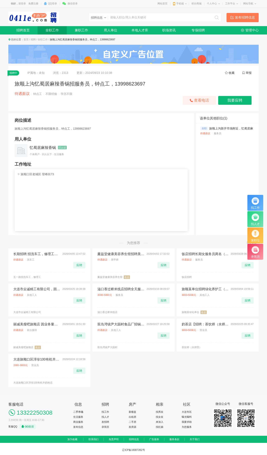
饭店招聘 (187, 277)
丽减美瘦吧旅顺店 (23, 347)
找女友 (159, 416)
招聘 (33, 39)
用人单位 (110, 30)
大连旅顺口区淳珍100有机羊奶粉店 (33, 382)
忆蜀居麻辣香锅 (43, 148)
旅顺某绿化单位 (190, 312)
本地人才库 (139, 30)
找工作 (105, 411)
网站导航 (248, 3)
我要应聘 (234, 100)
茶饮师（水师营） (192, 347)
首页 (26, 39)
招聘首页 (23, 30)
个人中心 (212, 3)
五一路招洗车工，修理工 (27, 277)
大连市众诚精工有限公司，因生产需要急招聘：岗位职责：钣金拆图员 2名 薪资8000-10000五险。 (36, 289)
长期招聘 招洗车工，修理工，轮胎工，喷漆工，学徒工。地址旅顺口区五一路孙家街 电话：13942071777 (36, 254)
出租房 (132, 416)
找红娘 (159, 427)
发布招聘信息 (245, 17)
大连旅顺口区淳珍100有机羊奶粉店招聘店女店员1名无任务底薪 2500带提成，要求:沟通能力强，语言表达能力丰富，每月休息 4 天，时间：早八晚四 (36, 359)
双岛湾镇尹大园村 (107, 347)
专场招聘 (198, 30)
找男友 (159, 411)
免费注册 (33, 3)
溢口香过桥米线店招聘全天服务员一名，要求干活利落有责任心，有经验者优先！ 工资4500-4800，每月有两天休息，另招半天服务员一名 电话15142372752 (120, 289)
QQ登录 (52, 3)
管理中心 (252, 30)
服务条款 (174, 439)
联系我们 (93, 439)
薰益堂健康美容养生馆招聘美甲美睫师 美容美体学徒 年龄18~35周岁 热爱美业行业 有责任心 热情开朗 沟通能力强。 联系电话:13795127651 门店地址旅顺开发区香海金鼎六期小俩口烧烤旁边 (120, 254)
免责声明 (114, 439)
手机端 (180, 3)
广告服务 (154, 439)
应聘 (79, 265)
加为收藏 (72, 439)
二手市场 (78, 411)
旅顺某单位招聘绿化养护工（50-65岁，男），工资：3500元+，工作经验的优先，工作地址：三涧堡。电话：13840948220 (205, 289)
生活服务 (78, 416)
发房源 (132, 427)
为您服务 (187, 427)
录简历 (105, 427)
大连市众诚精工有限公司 (27, 312)
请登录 (22, 3)
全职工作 (52, 30)
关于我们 (195, 439)
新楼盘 (132, 411)
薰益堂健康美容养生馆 (109, 277)
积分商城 (196, 3)
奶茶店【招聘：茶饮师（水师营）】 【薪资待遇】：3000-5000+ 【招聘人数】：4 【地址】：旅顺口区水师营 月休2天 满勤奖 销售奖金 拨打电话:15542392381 (205, 324)
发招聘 (105, 421)
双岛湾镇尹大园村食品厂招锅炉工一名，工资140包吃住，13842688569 (120, 324)
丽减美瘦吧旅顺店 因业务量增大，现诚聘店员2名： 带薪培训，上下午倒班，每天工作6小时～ (36, 324)
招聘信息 (134, 439)
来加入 (159, 421)
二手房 (132, 421)
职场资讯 (169, 30)
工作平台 (230, 3)
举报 (249, 72)
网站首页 (162, 3)
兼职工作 (81, 30)
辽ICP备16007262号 (133, 450)
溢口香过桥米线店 (107, 312)
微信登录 (73, 3)
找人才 (105, 416)
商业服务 (78, 421)
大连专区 (187, 411)
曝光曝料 (187, 416)
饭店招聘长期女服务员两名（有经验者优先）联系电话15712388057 (205, 254)
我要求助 (187, 421)
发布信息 (78, 427)
